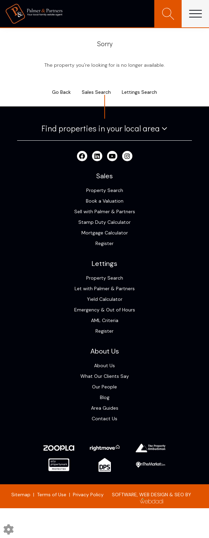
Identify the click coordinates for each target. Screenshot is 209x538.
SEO (179, 494)
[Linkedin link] (97, 156)
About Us (104, 365)
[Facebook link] (82, 156)
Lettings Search (139, 92)
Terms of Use (51, 494)
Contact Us (104, 418)
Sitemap (20, 494)
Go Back (61, 92)
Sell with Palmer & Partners (104, 211)
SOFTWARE (124, 494)
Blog (104, 397)
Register (104, 243)
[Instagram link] (127, 156)
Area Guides (104, 408)
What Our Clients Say (104, 376)
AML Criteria (104, 320)
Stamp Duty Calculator (104, 222)
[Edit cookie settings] (8, 529)
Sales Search (96, 92)
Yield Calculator (104, 299)
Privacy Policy (88, 494)
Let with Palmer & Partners (105, 288)
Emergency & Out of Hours (104, 310)
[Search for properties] (168, 13)
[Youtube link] (112, 156)
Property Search (104, 190)
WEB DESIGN (153, 494)
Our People (104, 387)
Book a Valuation (104, 201)
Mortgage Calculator (104, 233)
